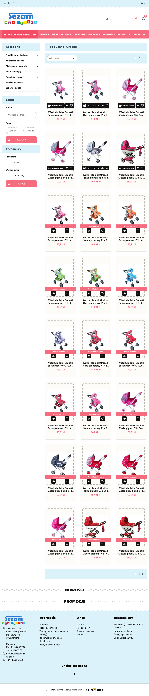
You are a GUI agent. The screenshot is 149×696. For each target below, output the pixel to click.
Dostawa (43, 624)
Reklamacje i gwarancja (50, 638)
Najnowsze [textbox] (54, 58)
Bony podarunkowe (123, 631)
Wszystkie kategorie (20, 35)
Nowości (109, 35)
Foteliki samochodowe (22, 55)
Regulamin (44, 641)
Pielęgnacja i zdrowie (22, 66)
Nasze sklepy (62, 35)
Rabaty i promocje (123, 634)
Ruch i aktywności (22, 77)
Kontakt (80, 634)
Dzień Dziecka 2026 (123, 638)
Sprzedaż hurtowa (87, 35)
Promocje (124, 35)
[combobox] (62, 58)
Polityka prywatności (49, 644)
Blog (137, 35)
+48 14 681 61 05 (14, 660)
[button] (55, 618)
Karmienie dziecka (22, 60)
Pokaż (21, 183)
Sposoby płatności (48, 628)
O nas (44, 35)
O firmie (80, 624)
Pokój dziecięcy (22, 71)
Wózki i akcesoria (22, 82)
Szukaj (21, 139)
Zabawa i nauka (22, 88)
